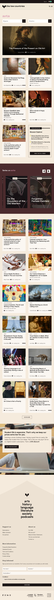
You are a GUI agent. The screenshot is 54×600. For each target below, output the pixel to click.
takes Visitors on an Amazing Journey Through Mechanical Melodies (13, 113)
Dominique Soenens (8, 408)
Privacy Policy (5, 554)
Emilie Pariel (32, 410)
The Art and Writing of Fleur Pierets (14, 305)
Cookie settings (6, 556)
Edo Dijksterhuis (7, 85)
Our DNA (30, 530)
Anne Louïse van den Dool (10, 308)
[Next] (48, 171)
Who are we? (31, 532)
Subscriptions (5, 530)
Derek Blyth (6, 343)
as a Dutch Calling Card (39, 305)
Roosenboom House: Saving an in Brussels (13, 337)
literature (27, 510)
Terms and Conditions (7, 551)
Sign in (45, 1)
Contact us (31, 539)
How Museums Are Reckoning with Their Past (39, 241)
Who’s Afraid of (37, 111)
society (27, 513)
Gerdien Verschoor (34, 83)
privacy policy (22, 579)
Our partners (5, 534)
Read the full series (40, 153)
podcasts (27, 516)
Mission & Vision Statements (35, 534)
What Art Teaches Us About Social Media (39, 337)
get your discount (11, 446)
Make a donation (6, 532)
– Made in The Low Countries (13, 274)
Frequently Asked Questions (9, 547)
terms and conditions (13, 579)
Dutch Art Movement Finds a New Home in (14, 79)
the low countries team (35, 277)
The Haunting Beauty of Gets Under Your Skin (39, 370)
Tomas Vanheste (7, 376)
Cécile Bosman (33, 310)
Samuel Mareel (21, 52)
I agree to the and (14, 579)
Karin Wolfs (32, 119)
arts (27, 501)
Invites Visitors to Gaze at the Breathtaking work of (40, 79)
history (27, 504)
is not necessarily (13, 370)
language (27, 507)
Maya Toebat (7, 279)
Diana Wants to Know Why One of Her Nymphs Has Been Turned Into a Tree (40, 403)
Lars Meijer (32, 343)
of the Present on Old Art (27, 48)
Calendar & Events (7, 549)
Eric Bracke (32, 376)
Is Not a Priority (12, 401)
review (35, 334)
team (34, 537)
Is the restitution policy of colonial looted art (12, 147)
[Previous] (44, 171)
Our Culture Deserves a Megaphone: (38, 274)
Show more (27, 417)
